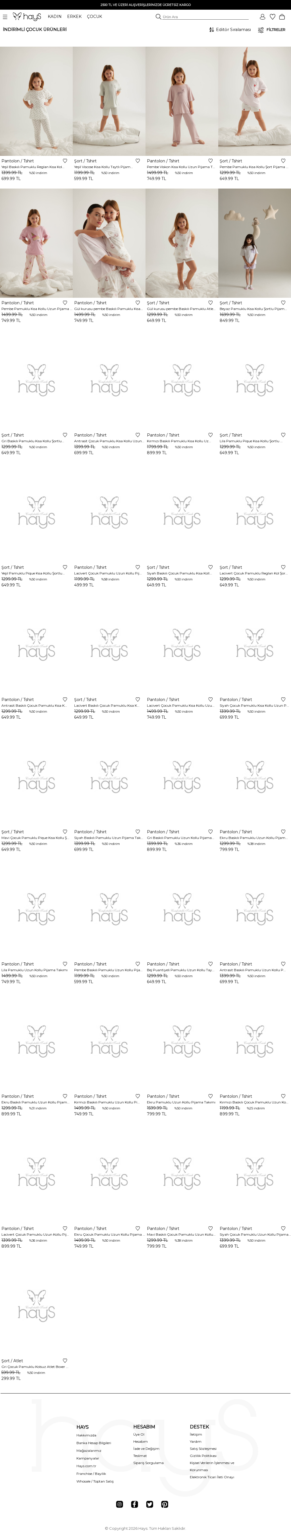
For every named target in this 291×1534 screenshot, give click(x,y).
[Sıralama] (233, 29)
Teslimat (140, 1456)
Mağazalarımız (88, 1450)
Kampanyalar (87, 1458)
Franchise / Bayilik (91, 1473)
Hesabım (140, 1441)
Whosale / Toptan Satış (95, 1481)
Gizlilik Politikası (203, 1456)
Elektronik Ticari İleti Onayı (212, 1477)
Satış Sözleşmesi (203, 1448)
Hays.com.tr (86, 1466)
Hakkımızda (86, 1435)
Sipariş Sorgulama (148, 1463)
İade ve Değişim (146, 1448)
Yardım (195, 1441)
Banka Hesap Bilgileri (93, 1443)
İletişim (196, 1434)
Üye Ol (138, 1434)
